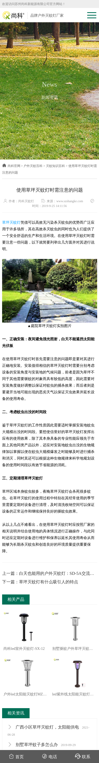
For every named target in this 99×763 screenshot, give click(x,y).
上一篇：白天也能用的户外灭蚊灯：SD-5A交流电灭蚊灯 (48, 574)
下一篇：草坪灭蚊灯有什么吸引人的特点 (40, 582)
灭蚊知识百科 (55, 166)
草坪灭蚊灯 (11, 222)
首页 (16, 756)
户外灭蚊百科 (33, 166)
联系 (82, 756)
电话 (49, 756)
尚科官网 (11, 166)
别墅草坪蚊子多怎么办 (42, 744)
